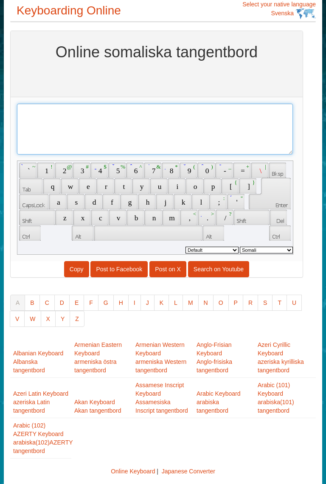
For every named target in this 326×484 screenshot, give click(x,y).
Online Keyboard (133, 471)
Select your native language (279, 10)
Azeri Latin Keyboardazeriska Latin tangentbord (40, 402)
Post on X (168, 269)
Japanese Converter (188, 471)
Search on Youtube (219, 269)
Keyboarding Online (69, 10)
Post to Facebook (119, 269)
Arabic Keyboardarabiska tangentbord (219, 402)
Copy (77, 269)
